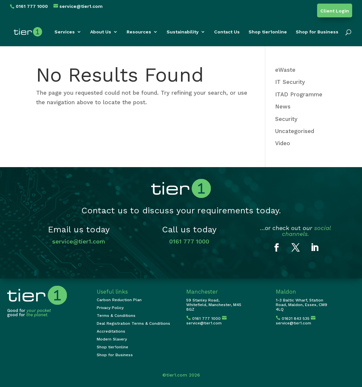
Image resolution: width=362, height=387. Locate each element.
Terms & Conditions (116, 315)
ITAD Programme (298, 94)
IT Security (290, 82)
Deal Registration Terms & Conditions (133, 323)
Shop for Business (317, 31)
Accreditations (111, 331)
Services (64, 31)
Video (282, 143)
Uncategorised (294, 131)
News (283, 106)
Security (286, 119)
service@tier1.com (78, 241)
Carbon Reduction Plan (119, 300)
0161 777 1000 (189, 241)
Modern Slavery (112, 339)
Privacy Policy (110, 307)
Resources (139, 31)
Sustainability (183, 31)
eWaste (285, 70)
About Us (100, 31)
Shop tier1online (268, 31)
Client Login (334, 11)
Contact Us (227, 31)
